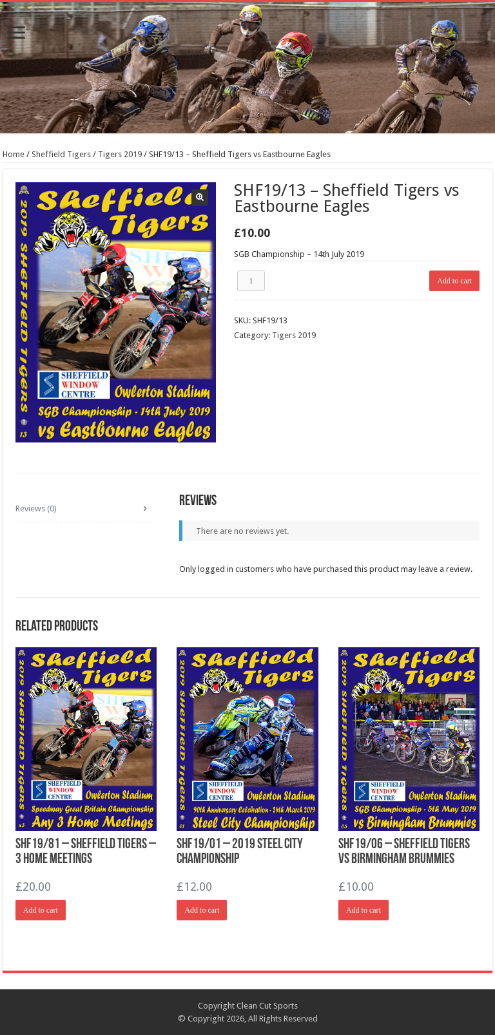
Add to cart (454, 280)
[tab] (83, 508)
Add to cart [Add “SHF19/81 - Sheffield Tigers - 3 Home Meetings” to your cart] (40, 910)
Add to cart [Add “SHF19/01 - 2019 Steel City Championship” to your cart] (201, 910)
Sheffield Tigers (61, 154)
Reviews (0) (36, 508)
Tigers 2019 (120, 154)
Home (13, 154)
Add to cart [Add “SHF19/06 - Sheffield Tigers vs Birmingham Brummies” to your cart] (363, 910)
